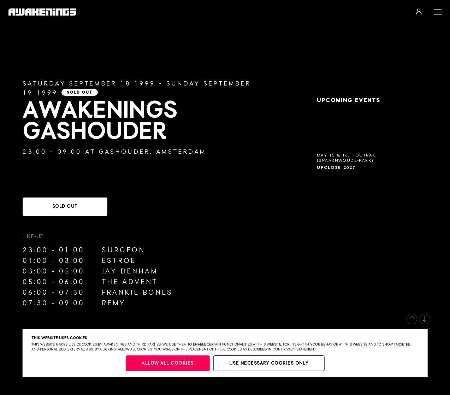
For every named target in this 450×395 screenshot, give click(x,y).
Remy (113, 303)
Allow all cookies (168, 363)
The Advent (130, 281)
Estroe (119, 260)
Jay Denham (130, 271)
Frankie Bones (137, 292)
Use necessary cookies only (269, 363)
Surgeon (123, 250)
